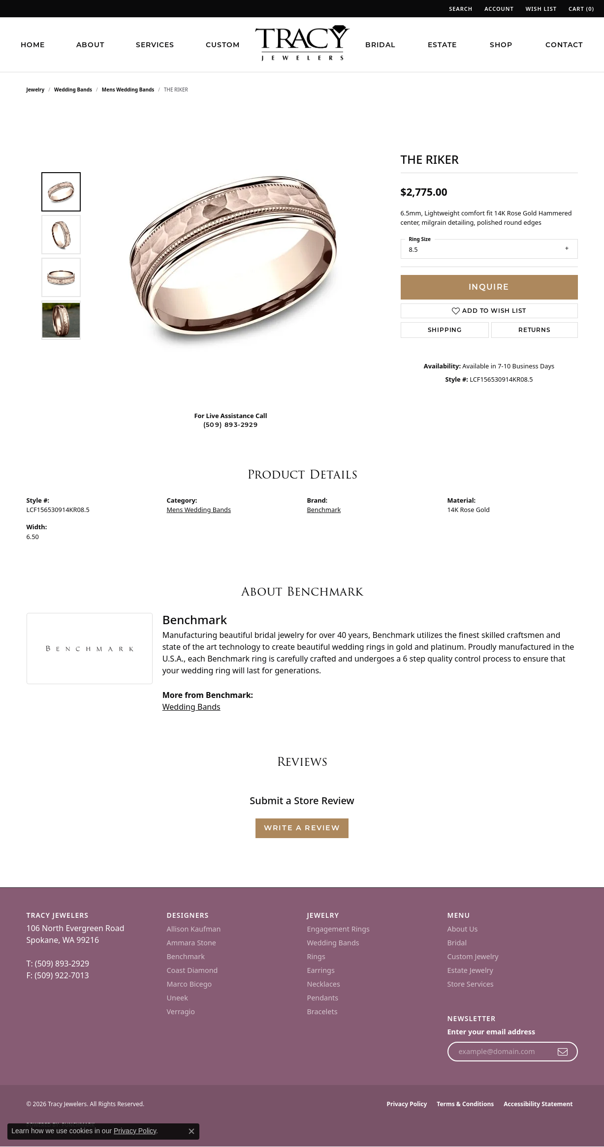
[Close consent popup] (191, 1131)
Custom (223, 44)
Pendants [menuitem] (323, 997)
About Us (462, 929)
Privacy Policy (407, 1104)
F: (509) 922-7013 (58, 975)
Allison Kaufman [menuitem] (194, 929)
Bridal (380, 44)
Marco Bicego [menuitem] (189, 984)
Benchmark (324, 509)
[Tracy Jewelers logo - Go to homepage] (302, 44)
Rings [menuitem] (316, 956)
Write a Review (302, 827)
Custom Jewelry (473, 956)
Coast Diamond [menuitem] (192, 970)
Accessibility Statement (538, 1104)
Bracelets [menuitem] (322, 1011)
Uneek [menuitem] (177, 997)
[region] (233, 255)
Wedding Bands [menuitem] (333, 942)
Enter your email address (491, 1031)
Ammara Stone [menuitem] (191, 942)
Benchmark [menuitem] (186, 956)
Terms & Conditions (465, 1104)
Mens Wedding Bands (128, 89)
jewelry (36, 89)
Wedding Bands (73, 89)
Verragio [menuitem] (181, 1011)
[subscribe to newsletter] (562, 1051)
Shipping (445, 329)
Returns (534, 329)
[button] (460, 8)
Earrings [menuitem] (321, 970)
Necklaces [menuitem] (323, 984)
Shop (501, 44)
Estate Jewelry (470, 970)
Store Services (470, 984)
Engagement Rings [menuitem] (338, 929)
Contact (564, 44)
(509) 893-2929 (230, 424)
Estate (442, 44)
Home (33, 44)
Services (155, 44)
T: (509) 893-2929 (58, 963)
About (90, 44)
